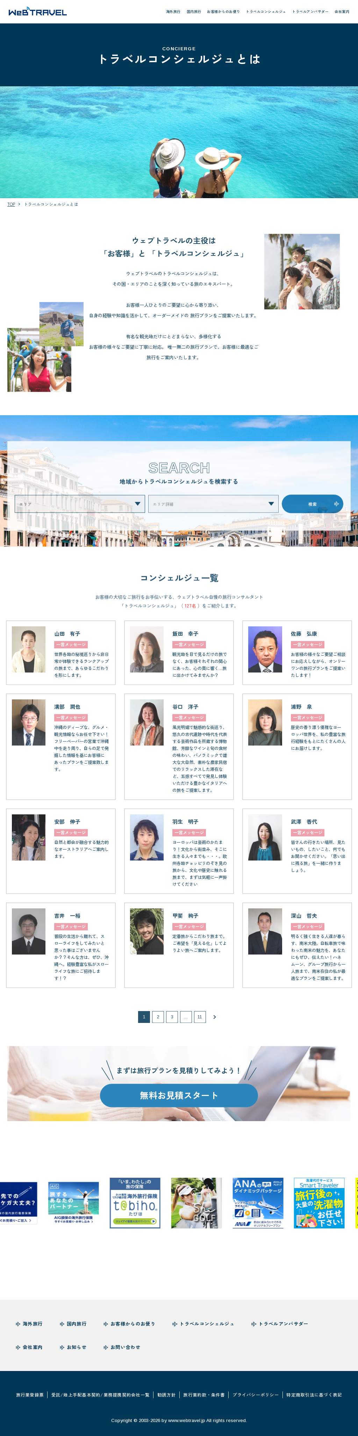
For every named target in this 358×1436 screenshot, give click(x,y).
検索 (312, 511)
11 (200, 1024)
